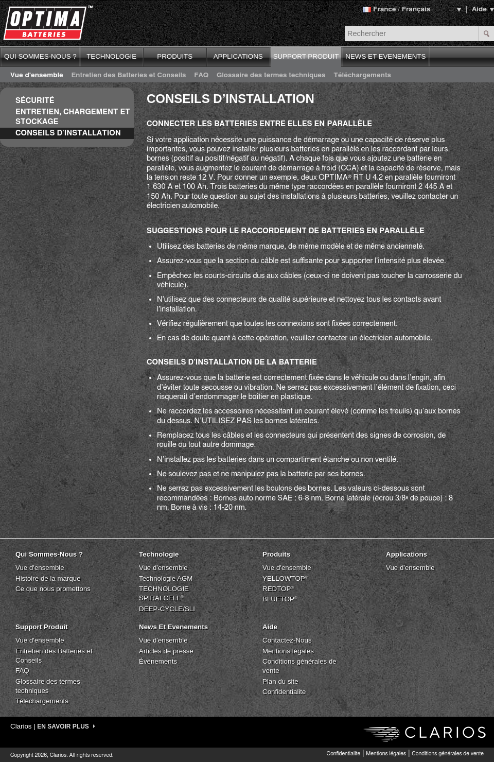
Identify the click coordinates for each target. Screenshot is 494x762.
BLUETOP (279, 599)
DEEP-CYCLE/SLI (167, 609)
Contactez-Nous (287, 640)
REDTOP (278, 589)
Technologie (159, 554)
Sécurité (34, 101)
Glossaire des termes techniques (271, 75)
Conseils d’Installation (68, 133)
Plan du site (280, 681)
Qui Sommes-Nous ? (49, 554)
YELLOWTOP (285, 578)
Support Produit (41, 627)
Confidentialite (284, 692)
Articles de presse (166, 651)
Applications (406, 554)
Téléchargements (362, 75)
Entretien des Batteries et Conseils (128, 75)
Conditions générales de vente (448, 753)
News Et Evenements (173, 627)
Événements (158, 661)
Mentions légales (288, 651)
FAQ (201, 75)
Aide (479, 9)
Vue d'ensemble (36, 75)
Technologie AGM (165, 578)
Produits (276, 554)
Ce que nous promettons (53, 589)
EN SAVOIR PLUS (66, 726)
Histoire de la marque (48, 578)
